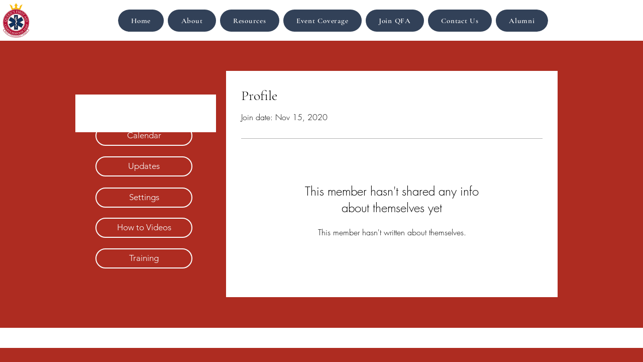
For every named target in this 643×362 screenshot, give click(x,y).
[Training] (143, 258)
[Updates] (143, 166)
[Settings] (143, 198)
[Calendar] (143, 136)
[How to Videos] (143, 228)
